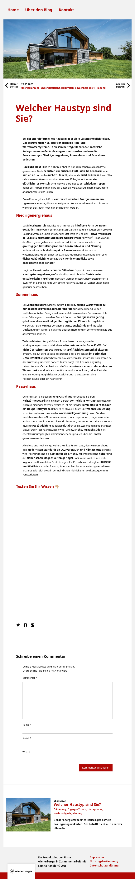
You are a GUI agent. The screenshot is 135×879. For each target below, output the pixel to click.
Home (13, 9)
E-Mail (26, 738)
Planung (101, 87)
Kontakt (66, 9)
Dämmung (33, 87)
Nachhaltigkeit (85, 87)
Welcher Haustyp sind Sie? (77, 804)
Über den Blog (38, 9)
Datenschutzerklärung (104, 865)
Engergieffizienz (50, 87)
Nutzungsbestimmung (104, 861)
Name (26, 724)
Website (26, 752)
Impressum (97, 857)
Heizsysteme (68, 87)
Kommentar (29, 677)
